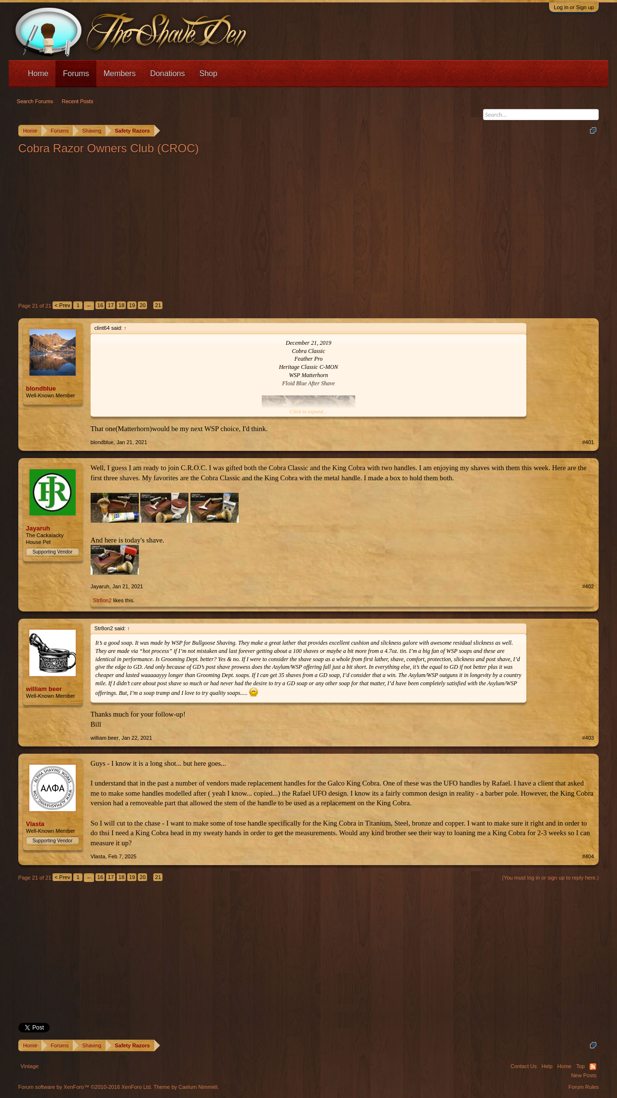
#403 (588, 738)
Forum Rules (583, 1087)
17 (111, 305)
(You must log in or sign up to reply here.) (550, 878)
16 (100, 305)
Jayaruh (38, 528)
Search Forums (35, 101)
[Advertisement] (308, 228)
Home (38, 73)
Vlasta (35, 823)
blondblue (41, 388)
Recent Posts (77, 101)
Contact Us (523, 1066)
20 (143, 305)
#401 (588, 442)
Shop (208, 73)
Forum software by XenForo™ (85, 1087)
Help (546, 1066)
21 (158, 305)
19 (132, 305)
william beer (44, 688)
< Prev (62, 305)
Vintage (30, 1066)
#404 (588, 856)
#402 (588, 586)
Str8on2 (102, 600)
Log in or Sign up (574, 7)
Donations (167, 73)
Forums (76, 73)
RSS (593, 1066)
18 (121, 305)
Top (580, 1066)
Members (120, 73)
